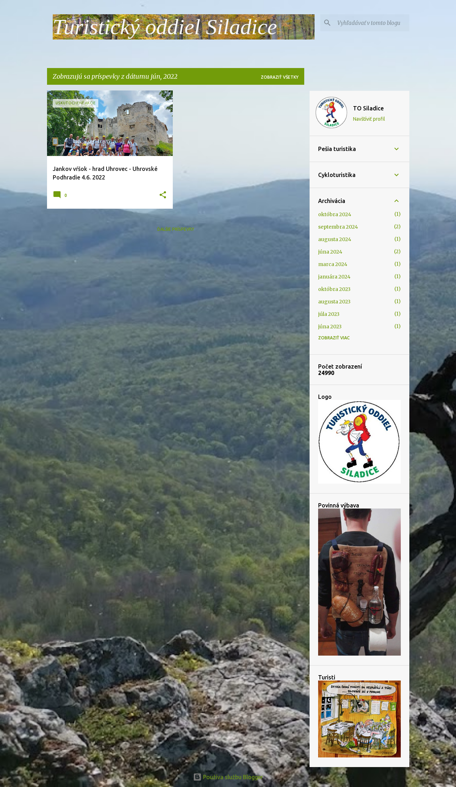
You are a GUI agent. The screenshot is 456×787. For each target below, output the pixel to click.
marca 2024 (332, 264)
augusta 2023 (334, 301)
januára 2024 (334, 276)
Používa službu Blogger (228, 777)
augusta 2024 (334, 239)
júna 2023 (330, 326)
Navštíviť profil (369, 119)
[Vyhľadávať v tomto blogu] (372, 22)
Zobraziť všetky (280, 77)
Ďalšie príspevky (175, 229)
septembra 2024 (338, 227)
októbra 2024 (334, 214)
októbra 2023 (334, 289)
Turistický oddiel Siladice (165, 27)
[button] (163, 195)
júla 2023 (329, 314)
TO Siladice (368, 108)
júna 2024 (330, 252)
